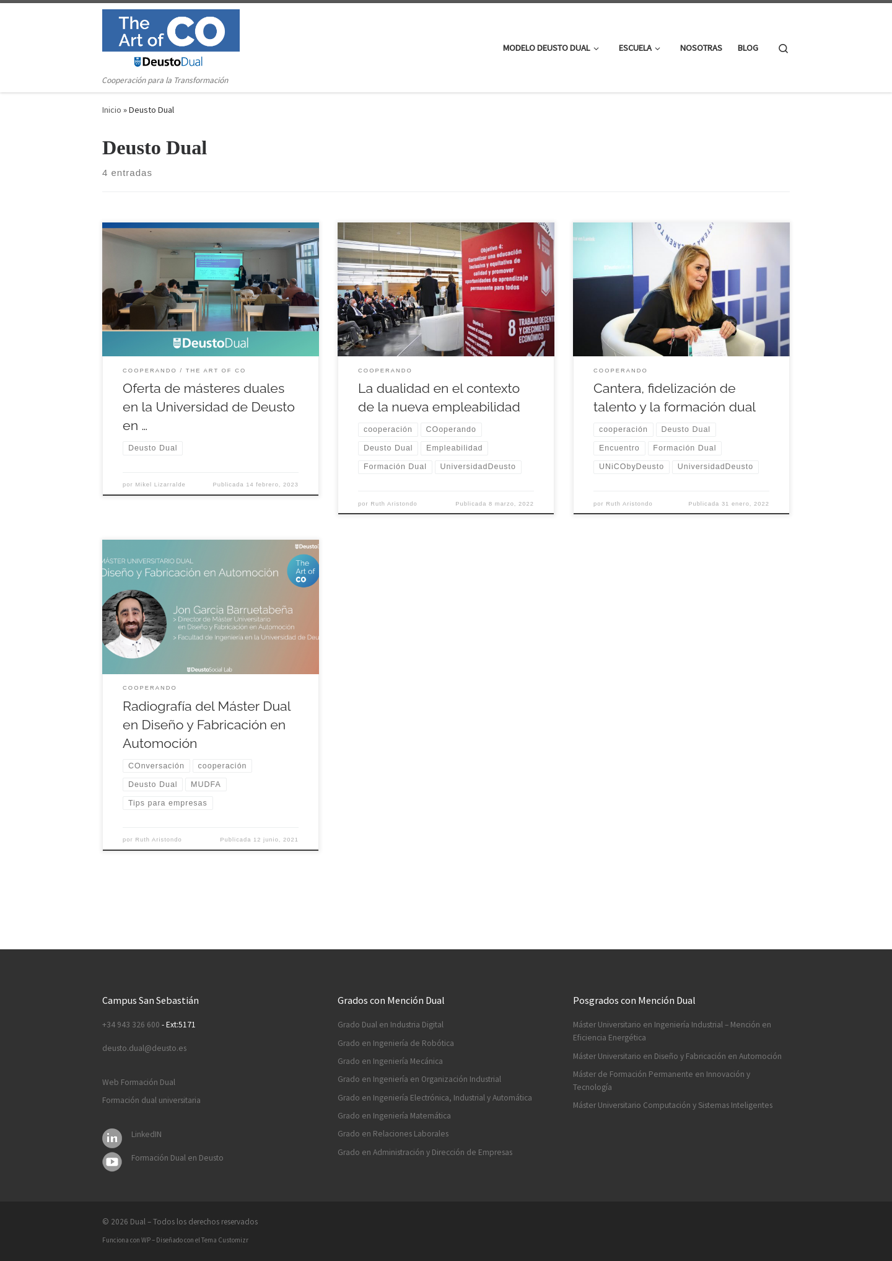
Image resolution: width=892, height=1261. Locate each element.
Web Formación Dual (138, 1082)
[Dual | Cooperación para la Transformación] (171, 38)
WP (146, 1240)
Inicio (111, 109)
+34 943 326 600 (131, 1024)
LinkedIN (146, 1134)
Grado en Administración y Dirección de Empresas (425, 1152)
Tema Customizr (224, 1240)
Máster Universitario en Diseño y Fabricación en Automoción (677, 1056)
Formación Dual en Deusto (177, 1158)
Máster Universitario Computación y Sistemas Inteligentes (672, 1105)
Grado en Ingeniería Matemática (394, 1115)
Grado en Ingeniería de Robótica (396, 1043)
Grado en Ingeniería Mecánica (390, 1061)
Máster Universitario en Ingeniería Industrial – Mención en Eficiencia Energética (672, 1031)
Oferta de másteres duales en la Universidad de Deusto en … (209, 406)
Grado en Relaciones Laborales (393, 1133)
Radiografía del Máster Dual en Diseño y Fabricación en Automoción (207, 724)
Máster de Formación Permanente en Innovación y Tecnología (661, 1080)
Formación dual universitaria (151, 1100)
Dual (138, 1221)
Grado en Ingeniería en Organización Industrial (419, 1079)
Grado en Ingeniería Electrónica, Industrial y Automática (435, 1097)
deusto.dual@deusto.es (144, 1048)
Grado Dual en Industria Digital (391, 1024)
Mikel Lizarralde (160, 484)
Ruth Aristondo (393, 504)
